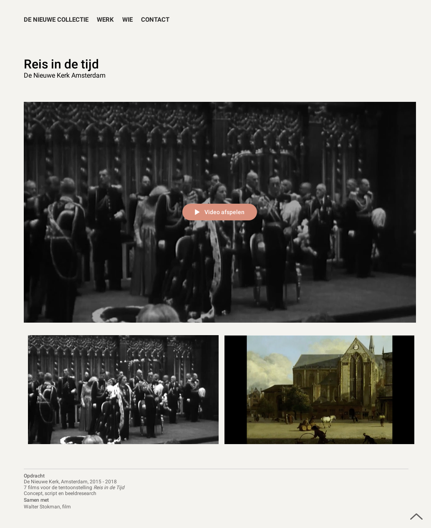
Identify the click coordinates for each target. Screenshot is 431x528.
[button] (105, 20)
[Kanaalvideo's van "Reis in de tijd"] (219, 394)
